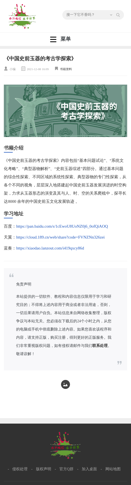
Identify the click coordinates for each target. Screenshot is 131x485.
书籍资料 (66, 69)
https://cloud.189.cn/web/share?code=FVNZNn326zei (60, 237)
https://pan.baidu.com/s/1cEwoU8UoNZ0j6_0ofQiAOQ (62, 226)
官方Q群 (66, 469)
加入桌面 (89, 469)
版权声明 (43, 469)
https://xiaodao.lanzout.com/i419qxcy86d (50, 248)
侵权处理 (20, 469)
